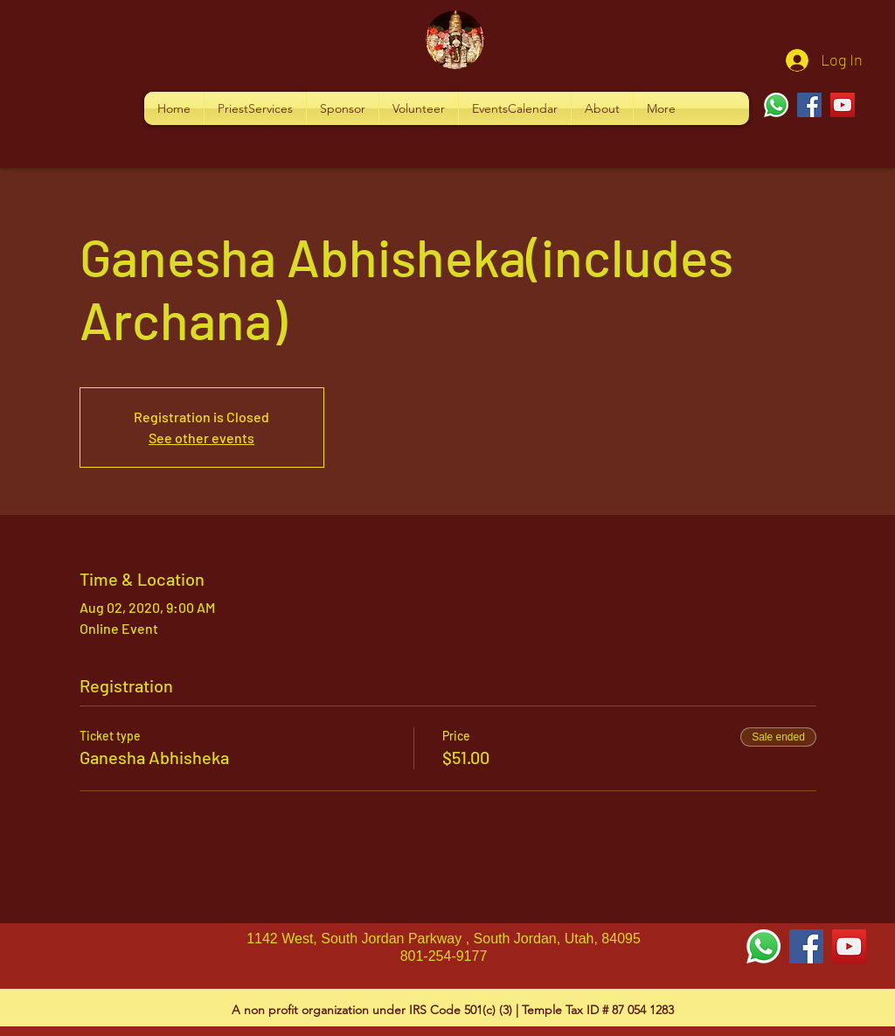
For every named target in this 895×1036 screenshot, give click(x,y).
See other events (201, 437)
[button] (255, 108)
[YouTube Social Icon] (849, 946)
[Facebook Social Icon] (806, 946)
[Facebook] (809, 105)
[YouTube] (842, 105)
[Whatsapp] (776, 105)
